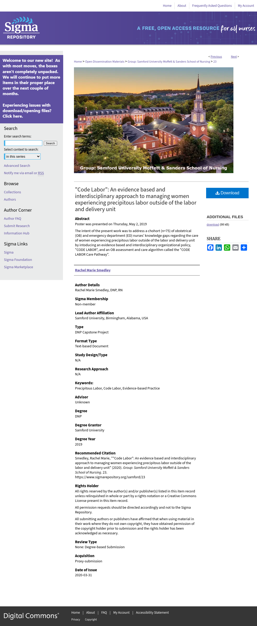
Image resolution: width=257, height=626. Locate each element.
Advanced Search (17, 165)
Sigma (9, 252)
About (90, 612)
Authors (10, 199)
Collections (12, 192)
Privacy (75, 620)
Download (227, 193)
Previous (216, 56)
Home (78, 61)
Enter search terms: (17, 136)
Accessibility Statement (152, 612)
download (213, 224)
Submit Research (17, 226)
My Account (121, 612)
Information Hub (16, 233)
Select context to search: (21, 149)
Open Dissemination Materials (104, 61)
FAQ (104, 612)
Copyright (91, 620)
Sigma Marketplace (18, 267)
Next (234, 56)
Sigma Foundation (18, 259)
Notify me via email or (24, 173)
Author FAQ (12, 218)
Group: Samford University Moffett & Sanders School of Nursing (169, 61)
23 (215, 61)
